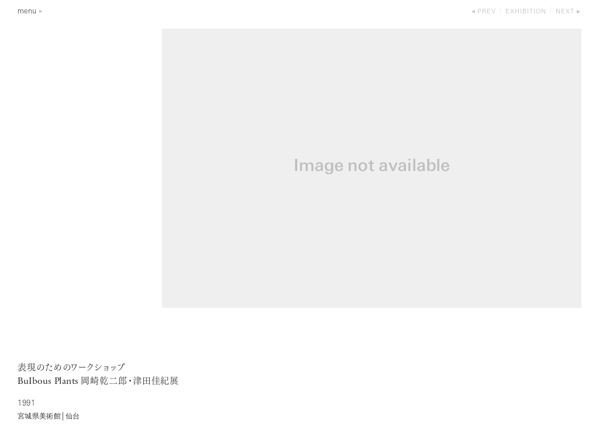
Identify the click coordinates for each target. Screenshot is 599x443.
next (565, 12)
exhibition (525, 12)
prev (486, 12)
